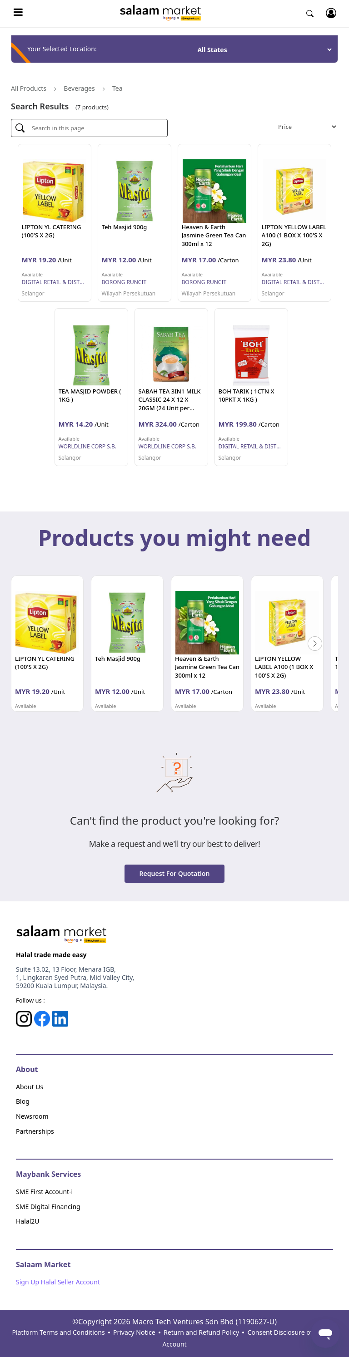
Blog (23, 1101)
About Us (29, 1086)
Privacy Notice (134, 1332)
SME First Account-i (44, 1191)
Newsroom (32, 1116)
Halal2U (28, 1221)
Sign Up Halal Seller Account (58, 1282)
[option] (47, 643)
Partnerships (35, 1131)
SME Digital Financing (48, 1206)
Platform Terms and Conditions (58, 1332)
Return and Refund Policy (201, 1332)
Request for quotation (175, 873)
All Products (28, 88)
